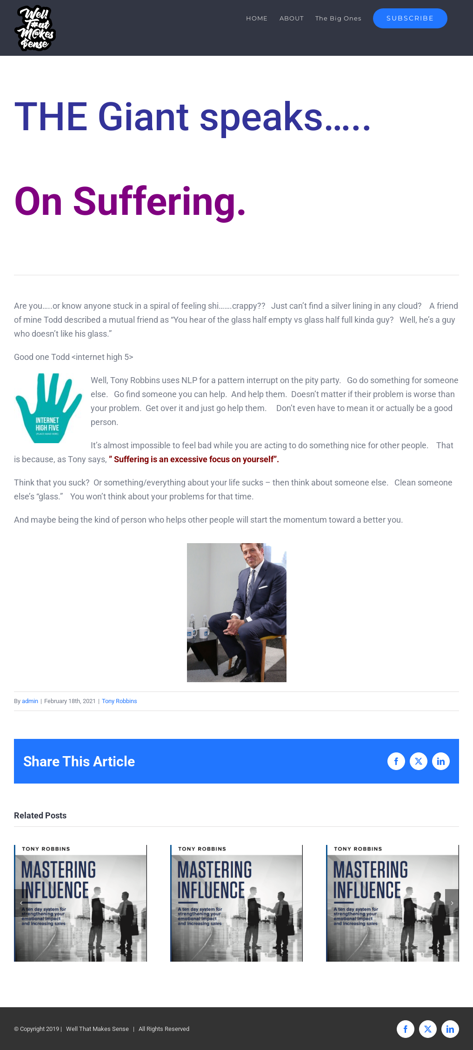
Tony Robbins (119, 701)
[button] (21, 903)
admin (30, 701)
